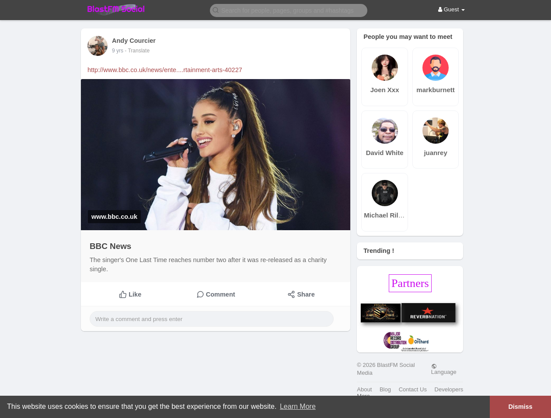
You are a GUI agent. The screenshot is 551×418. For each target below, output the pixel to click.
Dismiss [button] (520, 406)
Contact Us (413, 389)
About (364, 389)
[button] (288, 10)
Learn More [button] (298, 406)
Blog (385, 389)
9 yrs (117, 51)
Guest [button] (451, 9)
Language (444, 369)
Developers (449, 389)
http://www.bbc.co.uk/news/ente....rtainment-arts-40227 (164, 69)
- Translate (137, 51)
